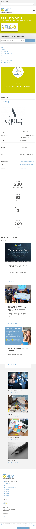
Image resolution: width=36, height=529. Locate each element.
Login (7, 1)
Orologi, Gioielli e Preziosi (18, 20)
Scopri (4, 516)
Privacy (2, 524)
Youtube (7, 495)
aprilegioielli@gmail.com (26, 164)
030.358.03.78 (8, 483)
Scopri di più (13, 392)
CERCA (30, 40)
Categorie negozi (7, 62)
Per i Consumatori (6, 53)
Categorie (8, 20)
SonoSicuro (4, 47)
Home (2, 20)
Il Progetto (4, 49)
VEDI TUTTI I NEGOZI (6, 60)
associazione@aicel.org (11, 487)
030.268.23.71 (8, 485)
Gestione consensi (23, 527)
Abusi (2, 55)
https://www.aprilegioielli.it (27, 161)
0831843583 (23, 168)
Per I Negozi (4, 51)
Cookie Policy (30, 523)
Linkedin (8, 491)
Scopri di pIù (12, 281)
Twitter (7, 493)
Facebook (8, 489)
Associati (3, 1)
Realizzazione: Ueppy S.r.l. (30, 525)
